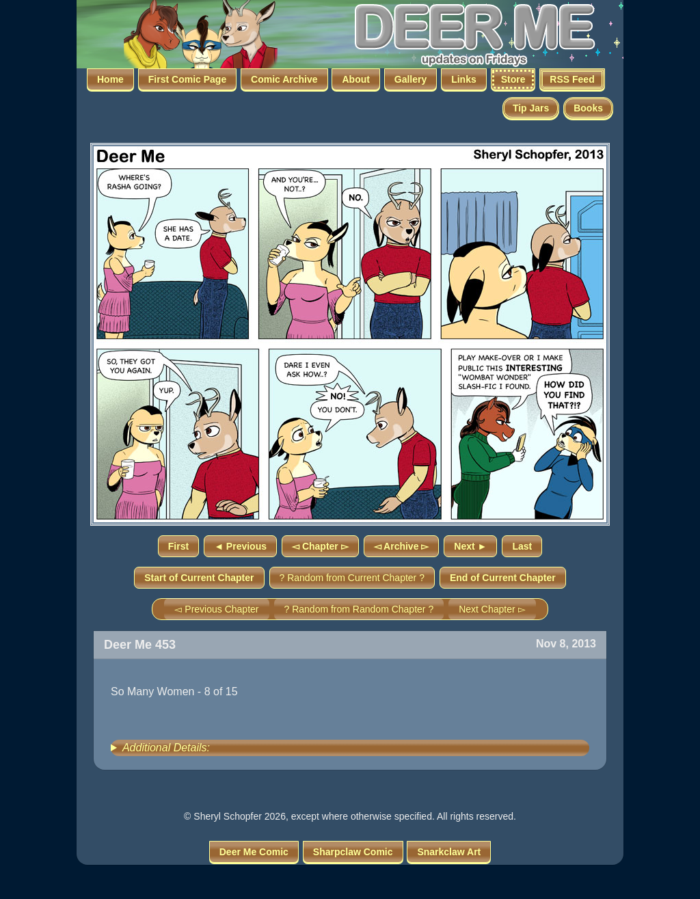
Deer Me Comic (253, 851)
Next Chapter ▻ (492, 609)
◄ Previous (240, 546)
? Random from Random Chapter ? (359, 609)
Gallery (410, 79)
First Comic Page (187, 79)
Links (463, 79)
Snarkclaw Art (449, 851)
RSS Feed (572, 79)
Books (588, 108)
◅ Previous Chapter (216, 609)
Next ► (470, 546)
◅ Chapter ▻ (320, 546)
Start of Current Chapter (199, 577)
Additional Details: (166, 747)
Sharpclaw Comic (353, 851)
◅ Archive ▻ (401, 546)
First (178, 546)
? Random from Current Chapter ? (352, 577)
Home (110, 79)
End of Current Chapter (503, 577)
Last (522, 546)
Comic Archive (284, 79)
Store (513, 79)
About (355, 79)
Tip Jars (531, 108)
